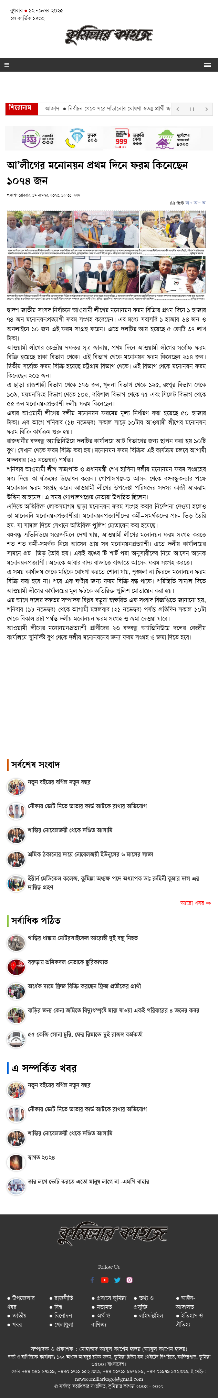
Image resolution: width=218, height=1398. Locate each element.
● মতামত (101, 1307)
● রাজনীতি (61, 1298)
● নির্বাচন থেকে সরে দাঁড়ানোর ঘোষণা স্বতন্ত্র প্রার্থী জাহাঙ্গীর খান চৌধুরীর (139, 109)
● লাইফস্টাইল (148, 1316)
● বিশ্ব (56, 1307)
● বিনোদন (60, 1316)
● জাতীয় (17, 1316)
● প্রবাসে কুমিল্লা (108, 1298)
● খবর (14, 1325)
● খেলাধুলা (61, 1325)
